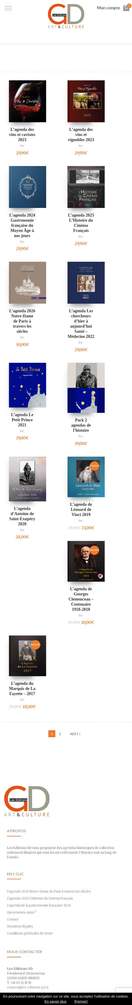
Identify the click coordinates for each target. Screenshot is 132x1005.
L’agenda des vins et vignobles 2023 (81, 134)
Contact (13, 919)
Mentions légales (20, 926)
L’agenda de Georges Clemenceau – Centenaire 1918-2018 (81, 599)
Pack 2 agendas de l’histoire (81, 425)
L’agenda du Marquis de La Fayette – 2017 (22, 688)
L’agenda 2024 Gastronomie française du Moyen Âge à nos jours (22, 225)
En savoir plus (55, 1001)
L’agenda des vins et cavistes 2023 (22, 134)
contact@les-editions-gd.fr (28, 987)
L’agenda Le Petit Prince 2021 (22, 419)
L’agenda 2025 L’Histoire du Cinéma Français (40, 898)
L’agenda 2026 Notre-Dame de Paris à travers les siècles (22, 321)
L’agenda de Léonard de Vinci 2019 (81, 509)
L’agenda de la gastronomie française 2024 (39, 905)
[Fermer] (81, 1001)
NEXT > (75, 734)
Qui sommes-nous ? (21, 912)
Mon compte (108, 7)
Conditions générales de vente (30, 933)
